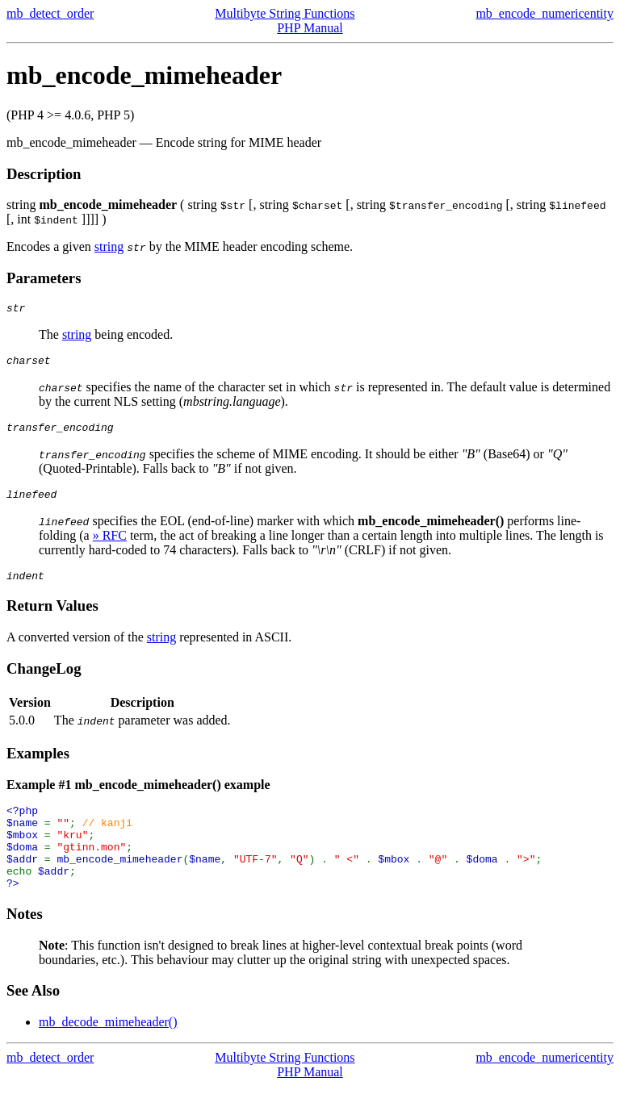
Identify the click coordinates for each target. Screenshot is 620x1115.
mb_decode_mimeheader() (108, 1051)
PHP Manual (310, 28)
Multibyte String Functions (284, 13)
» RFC (110, 545)
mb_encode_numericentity (544, 13)
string (109, 246)
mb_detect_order (50, 13)
